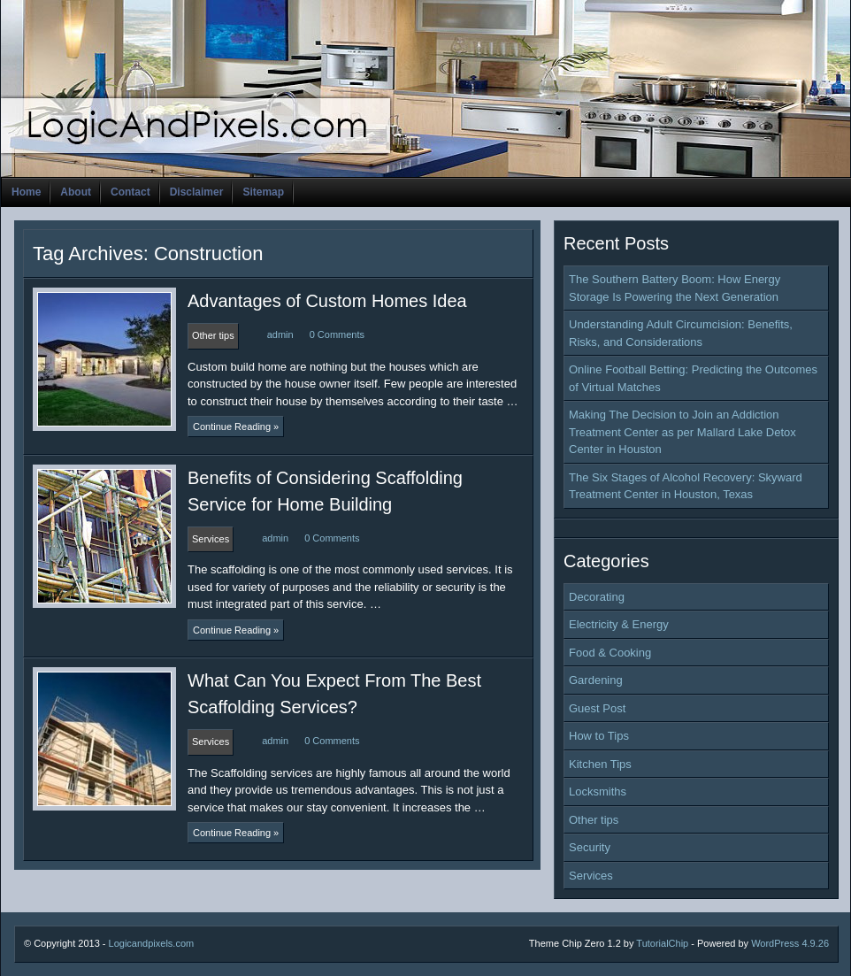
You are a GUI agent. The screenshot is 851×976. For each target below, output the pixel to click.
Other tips (593, 819)
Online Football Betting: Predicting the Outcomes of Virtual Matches (693, 378)
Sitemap (263, 192)
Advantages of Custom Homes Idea (327, 301)
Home (26, 192)
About (75, 192)
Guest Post (597, 708)
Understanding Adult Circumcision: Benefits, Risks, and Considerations (681, 333)
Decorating (597, 596)
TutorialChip (662, 943)
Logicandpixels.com (152, 943)
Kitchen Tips (600, 764)
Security (589, 847)
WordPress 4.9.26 (790, 943)
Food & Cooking (610, 652)
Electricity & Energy (619, 624)
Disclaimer (197, 192)
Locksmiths (597, 791)
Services (591, 875)
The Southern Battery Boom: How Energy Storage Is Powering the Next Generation (674, 288)
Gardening (596, 680)
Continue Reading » (236, 426)
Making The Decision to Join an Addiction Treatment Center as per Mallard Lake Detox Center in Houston (682, 432)
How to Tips (599, 735)
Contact (130, 192)
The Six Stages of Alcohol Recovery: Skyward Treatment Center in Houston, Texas (685, 486)
